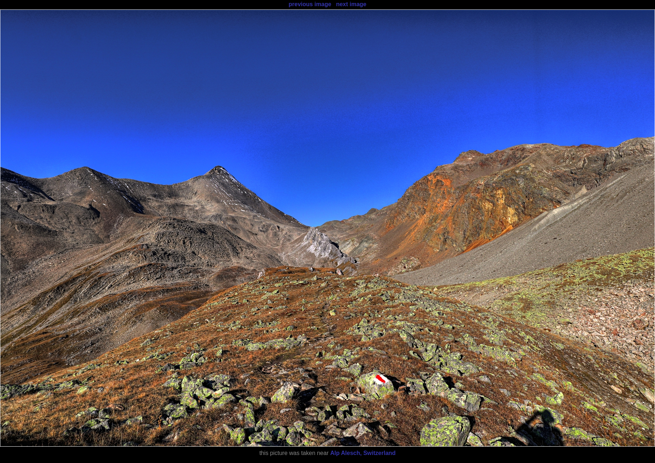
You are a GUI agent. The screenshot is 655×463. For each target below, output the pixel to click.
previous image (309, 4)
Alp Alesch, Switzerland (363, 453)
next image (351, 4)
